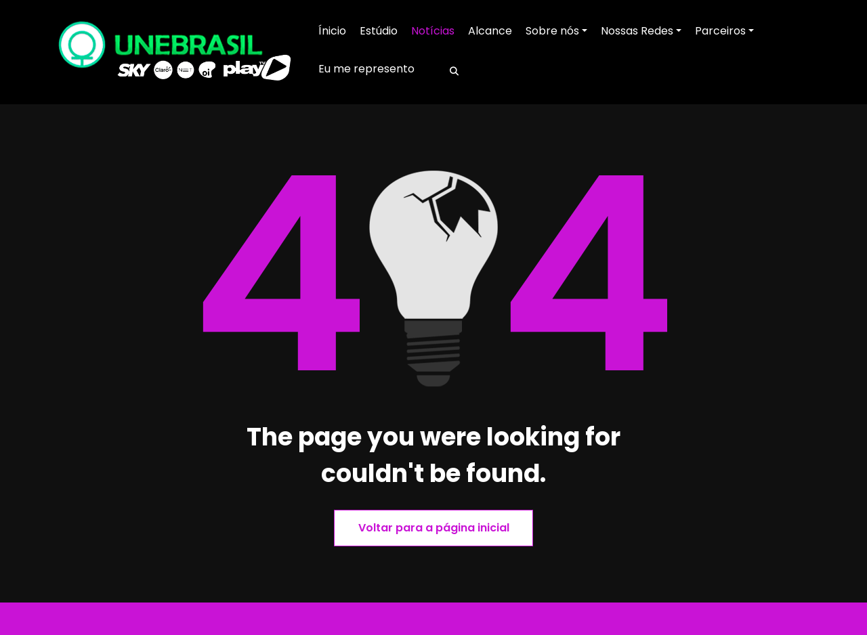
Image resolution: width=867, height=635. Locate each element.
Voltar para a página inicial (433, 527)
